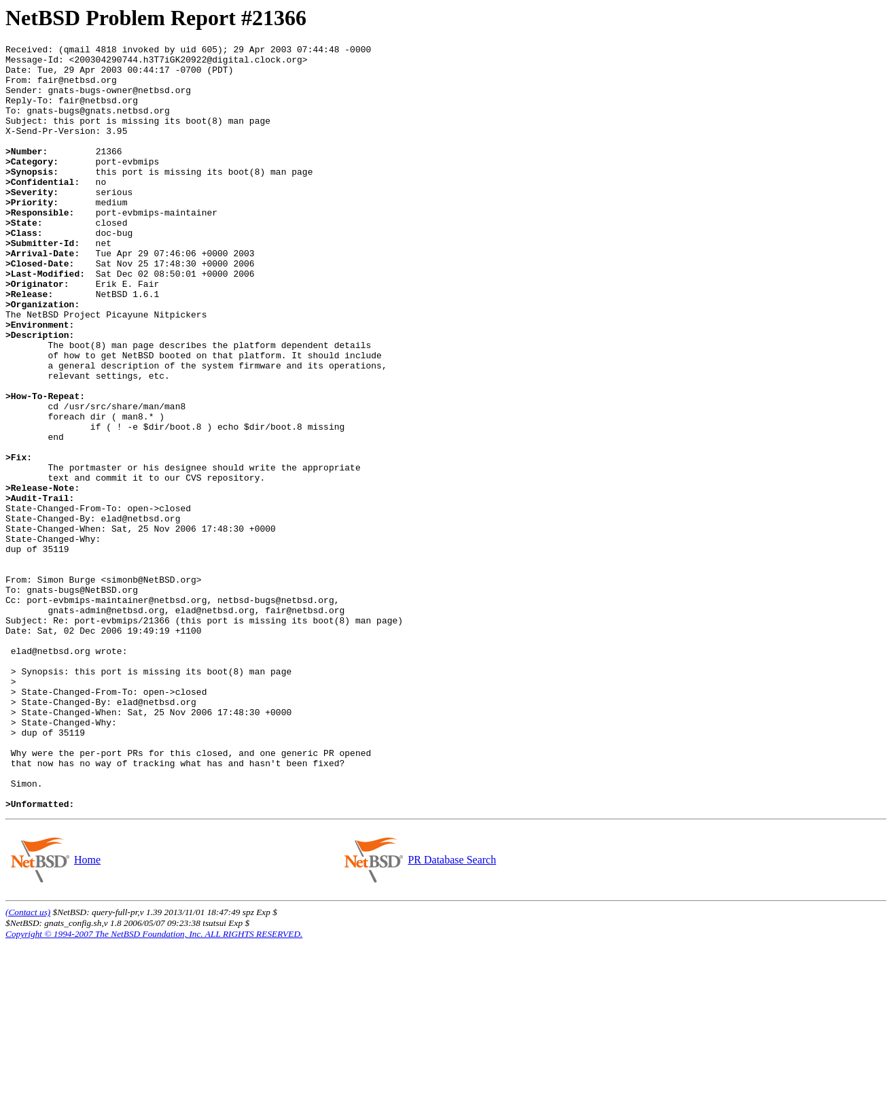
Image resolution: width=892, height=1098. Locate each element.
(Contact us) (27, 1065)
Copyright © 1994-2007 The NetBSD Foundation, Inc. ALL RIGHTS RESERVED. (153, 1087)
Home (87, 1012)
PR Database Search (451, 1012)
